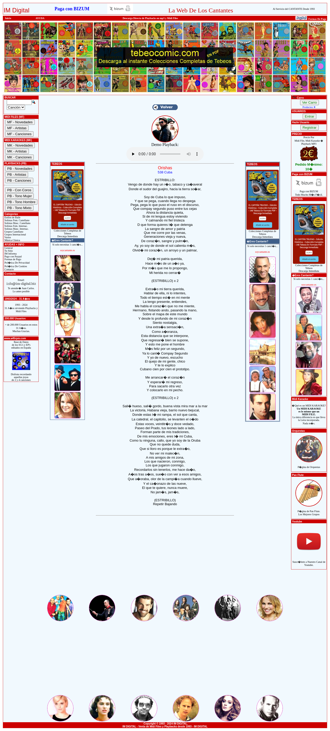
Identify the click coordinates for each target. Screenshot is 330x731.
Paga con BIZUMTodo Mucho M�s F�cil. (309, 192)
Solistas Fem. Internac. (16, 226)
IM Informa (10, 253)
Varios (7, 237)
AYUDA (40, 18)
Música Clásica (12, 240)
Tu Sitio (8, 250)
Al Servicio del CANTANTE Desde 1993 (294, 8)
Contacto (9, 269)
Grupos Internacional (15, 234)
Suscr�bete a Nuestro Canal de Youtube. (308, 560)
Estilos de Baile (12, 217)
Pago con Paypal (13, 256)
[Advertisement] (165, 558)
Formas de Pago (12, 259)
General (8, 248)
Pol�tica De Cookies (15, 266)
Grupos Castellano (13, 231)
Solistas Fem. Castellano (16, 220)
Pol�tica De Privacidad (17, 262)
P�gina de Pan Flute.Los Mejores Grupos (308, 510)
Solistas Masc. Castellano (17, 223)
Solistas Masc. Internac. (16, 228)
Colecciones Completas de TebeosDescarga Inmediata (67, 232)
